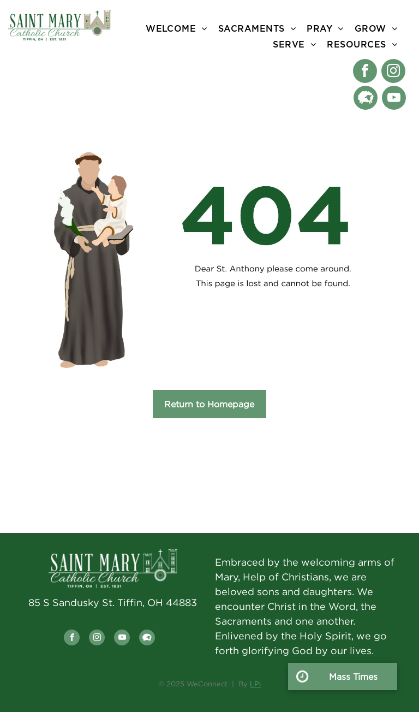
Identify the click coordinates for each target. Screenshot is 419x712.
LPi (255, 683)
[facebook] (365, 72)
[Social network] (366, 99)
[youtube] (394, 99)
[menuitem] (176, 29)
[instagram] (393, 72)
